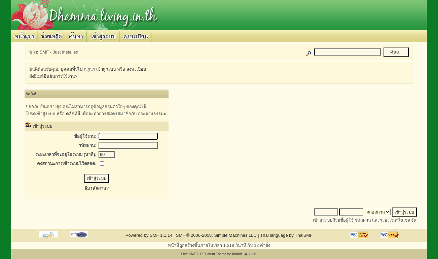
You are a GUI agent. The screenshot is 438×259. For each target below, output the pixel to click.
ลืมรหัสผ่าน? (96, 188)
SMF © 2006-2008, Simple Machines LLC (216, 235)
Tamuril (237, 254)
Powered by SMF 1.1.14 (148, 235)
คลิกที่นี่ (73, 113)
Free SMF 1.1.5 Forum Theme (203, 254)
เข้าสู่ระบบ (106, 69)
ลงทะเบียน (136, 69)
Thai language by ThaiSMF (286, 235)
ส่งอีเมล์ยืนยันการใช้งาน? (53, 76)
